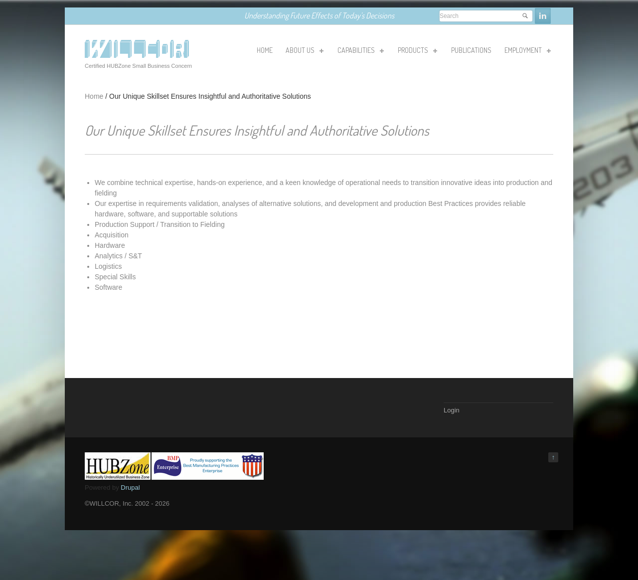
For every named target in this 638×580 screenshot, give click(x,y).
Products (416, 52)
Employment (527, 52)
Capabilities (360, 52)
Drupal (130, 487)
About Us (303, 52)
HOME (265, 50)
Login (452, 410)
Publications (471, 50)
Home (94, 96)
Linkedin (543, 16)
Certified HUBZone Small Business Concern (138, 66)
